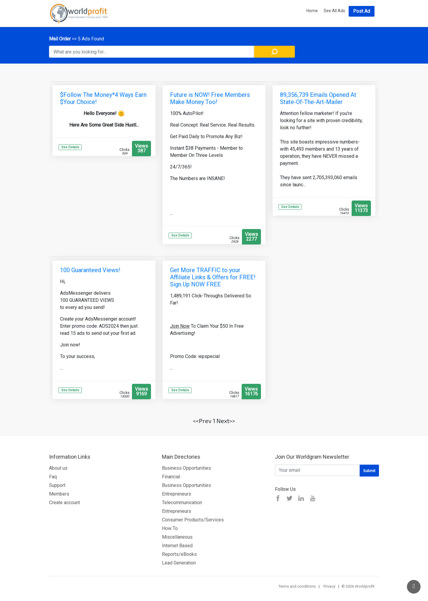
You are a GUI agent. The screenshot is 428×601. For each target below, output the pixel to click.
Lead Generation (179, 563)
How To (170, 528)
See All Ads (334, 10)
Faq (53, 476)
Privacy (329, 586)
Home (312, 10)
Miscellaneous (177, 537)
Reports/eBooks (179, 554)
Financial (171, 476)
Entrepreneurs (176, 494)
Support (57, 485)
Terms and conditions (297, 586)
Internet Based (177, 545)
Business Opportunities (186, 468)
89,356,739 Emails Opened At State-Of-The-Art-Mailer (318, 98)
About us (58, 468)
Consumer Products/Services (193, 520)
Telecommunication (182, 502)
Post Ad (361, 11)
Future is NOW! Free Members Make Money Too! (210, 98)
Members (59, 494)
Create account (64, 502)
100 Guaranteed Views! (90, 270)
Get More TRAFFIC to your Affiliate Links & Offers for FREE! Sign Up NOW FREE (212, 277)
